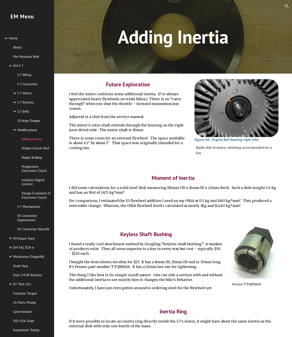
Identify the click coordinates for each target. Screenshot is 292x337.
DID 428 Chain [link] (23, 321)
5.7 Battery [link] (25, 102)
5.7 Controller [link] (27, 84)
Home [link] (13, 38)
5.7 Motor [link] (24, 93)
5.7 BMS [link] (23, 111)
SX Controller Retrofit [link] (33, 229)
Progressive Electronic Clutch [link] (34, 168)
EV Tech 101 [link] (22, 284)
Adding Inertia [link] (32, 139)
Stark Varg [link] (20, 266)
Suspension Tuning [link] (26, 330)
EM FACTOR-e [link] (23, 247)
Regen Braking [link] (32, 157)
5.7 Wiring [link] (24, 75)
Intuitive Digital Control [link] (33, 182)
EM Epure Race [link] (24, 238)
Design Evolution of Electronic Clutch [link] (36, 195)
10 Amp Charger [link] (28, 120)
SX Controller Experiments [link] (27, 217)
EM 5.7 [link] (18, 65)
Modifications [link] (27, 130)
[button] (287, 6)
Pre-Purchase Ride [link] (26, 56)
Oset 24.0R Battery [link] (27, 275)
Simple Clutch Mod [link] (35, 148)
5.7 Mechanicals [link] (28, 206)
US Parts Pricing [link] (24, 302)
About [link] (17, 47)
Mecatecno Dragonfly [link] (28, 256)
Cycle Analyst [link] (22, 311)
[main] (173, 37)
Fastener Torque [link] (25, 293)
